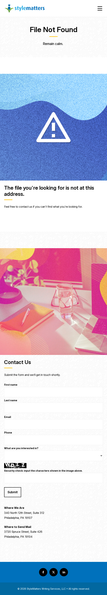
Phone (8, 432)
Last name (10, 400)
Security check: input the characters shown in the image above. (43, 471)
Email (7, 417)
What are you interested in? (21, 448)
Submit (13, 492)
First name (10, 385)
